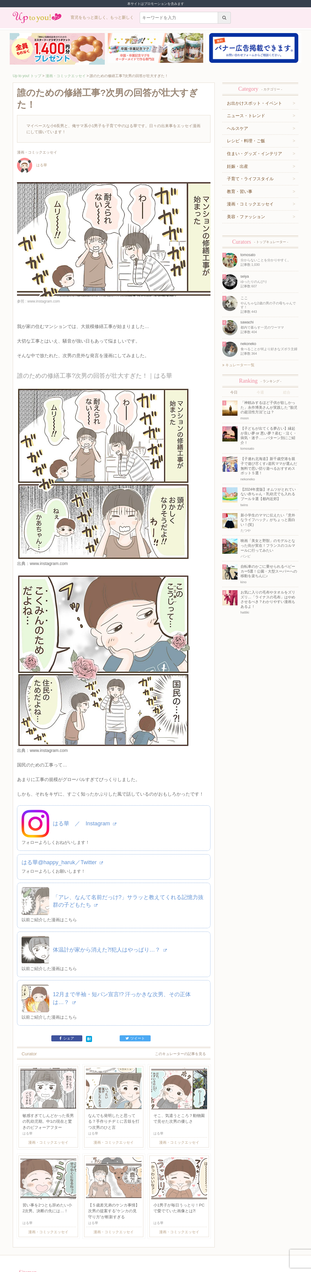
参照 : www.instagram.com (38, 301)
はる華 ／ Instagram (84, 787)
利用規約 (71, 1244)
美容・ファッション (246, 216)
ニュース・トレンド (246, 115)
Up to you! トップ (27, 76)
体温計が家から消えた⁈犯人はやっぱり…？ (110, 913)
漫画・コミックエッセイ (66, 76)
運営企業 (55, 1244)
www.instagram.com (49, 545)
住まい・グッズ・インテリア (254, 153)
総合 (286, 392)
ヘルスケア (237, 128)
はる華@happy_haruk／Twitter (62, 826)
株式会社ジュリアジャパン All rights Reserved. (155, 1267)
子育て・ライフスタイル (250, 178)
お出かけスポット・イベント (254, 103)
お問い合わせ (90, 1244)
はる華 (32, 165)
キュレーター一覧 (238, 365)
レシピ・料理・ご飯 (246, 140)
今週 (260, 392)
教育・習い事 (239, 191)
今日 (234, 392)
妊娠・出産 (237, 166)
